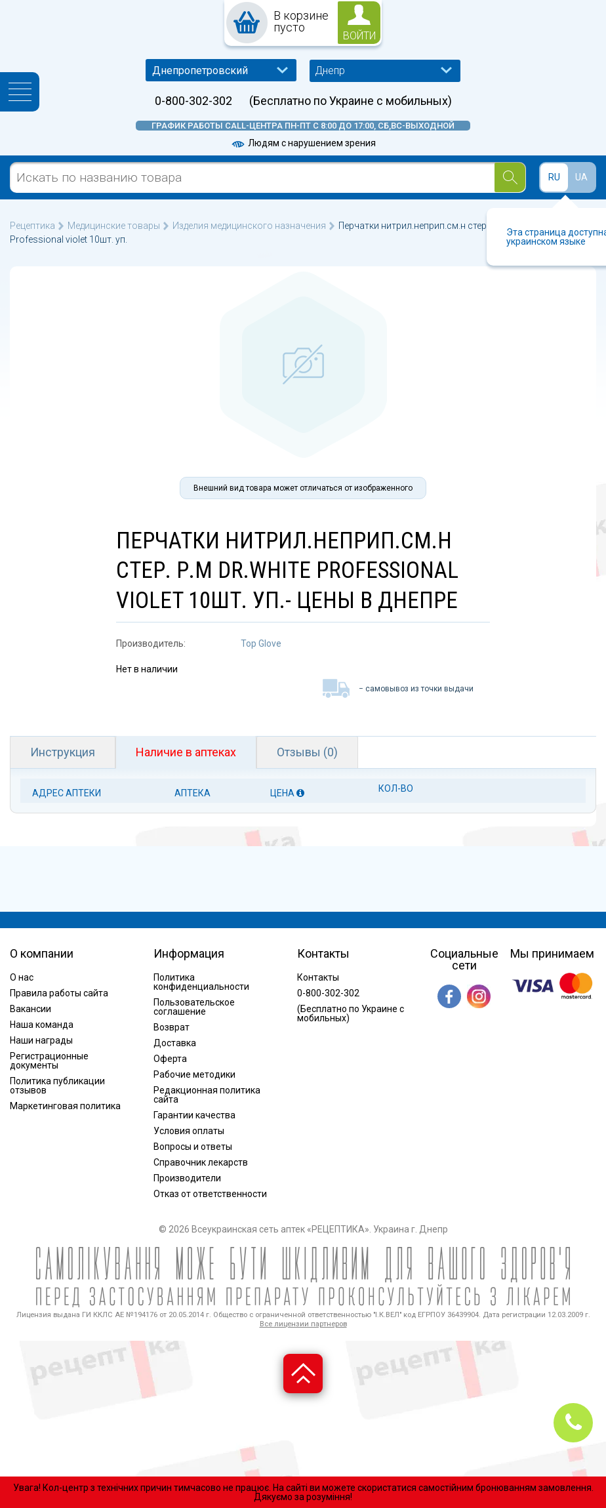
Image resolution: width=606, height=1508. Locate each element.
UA (581, 177)
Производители (187, 1178)
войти (359, 36)
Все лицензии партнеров (303, 1324)
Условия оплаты (188, 1131)
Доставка (174, 1043)
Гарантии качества (194, 1115)
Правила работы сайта (59, 993)
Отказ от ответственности (210, 1194)
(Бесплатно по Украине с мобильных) (350, 101)
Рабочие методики (194, 1074)
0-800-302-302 (193, 101)
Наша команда (41, 1024)
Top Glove (261, 643)
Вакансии (30, 1009)
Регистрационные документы (49, 1060)
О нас (21, 977)
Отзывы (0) (307, 752)
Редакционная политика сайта (206, 1095)
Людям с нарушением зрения (303, 143)
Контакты (318, 977)
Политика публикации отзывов (57, 1085)
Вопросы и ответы (192, 1146)
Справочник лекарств (200, 1162)
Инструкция (62, 752)
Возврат (171, 1027)
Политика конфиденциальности (201, 982)
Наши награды (41, 1040)
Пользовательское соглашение (194, 1007)
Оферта (170, 1058)
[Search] (510, 177)
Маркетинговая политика (65, 1106)
